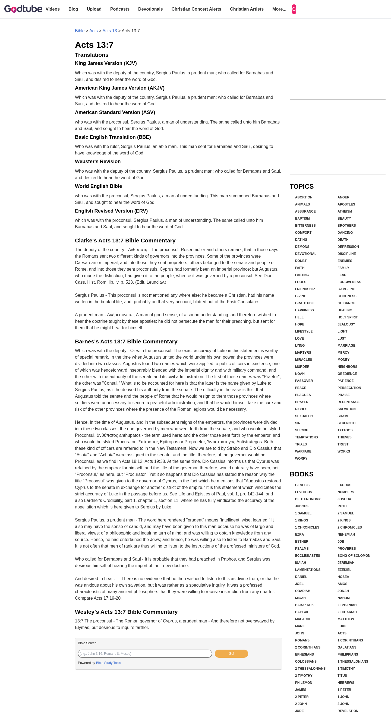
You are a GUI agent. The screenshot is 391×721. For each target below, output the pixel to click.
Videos (53, 9)
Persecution (349, 388)
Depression (348, 247)
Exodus (344, 485)
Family (343, 268)
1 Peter (344, 690)
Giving (301, 296)
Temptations (306, 437)
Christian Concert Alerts (196, 9)
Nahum (344, 598)
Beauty (344, 218)
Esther (301, 541)
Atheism (345, 211)
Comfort (303, 233)
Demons (302, 247)
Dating (301, 240)
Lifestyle (304, 331)
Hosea (343, 577)
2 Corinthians (307, 647)
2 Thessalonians (310, 669)
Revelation (348, 711)
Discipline (347, 254)
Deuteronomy (308, 499)
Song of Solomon (354, 556)
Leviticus (303, 492)
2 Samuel (346, 513)
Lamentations (308, 570)
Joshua (344, 499)
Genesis (302, 485)
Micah (300, 598)
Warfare (303, 451)
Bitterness (305, 225)
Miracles (303, 360)
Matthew (346, 619)
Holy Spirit (348, 317)
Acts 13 (109, 31)
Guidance (346, 303)
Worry (301, 458)
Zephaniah (347, 605)
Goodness (347, 296)
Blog (73, 9)
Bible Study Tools (108, 663)
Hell (299, 317)
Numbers (346, 492)
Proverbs (347, 549)
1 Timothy (346, 669)
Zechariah (347, 612)
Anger (343, 197)
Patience (346, 381)
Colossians (306, 661)
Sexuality (304, 416)
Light (342, 331)
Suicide (301, 430)
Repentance (349, 402)
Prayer (301, 402)
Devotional (306, 254)
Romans (302, 640)
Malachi (302, 619)
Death (343, 240)
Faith (300, 268)
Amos (342, 584)
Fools (300, 282)
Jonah (343, 591)
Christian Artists (247, 9)
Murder (302, 367)
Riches (301, 409)
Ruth (342, 506)
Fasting (302, 275)
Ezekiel (344, 570)
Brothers (347, 225)
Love (299, 338)
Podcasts (120, 9)
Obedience (347, 374)
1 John (343, 697)
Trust (343, 444)
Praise (344, 395)
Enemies (345, 261)
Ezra (299, 534)
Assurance (305, 211)
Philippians (348, 654)
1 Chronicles (307, 527)
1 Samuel (303, 513)
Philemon (303, 683)
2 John (301, 704)
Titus (342, 676)
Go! (231, 654)
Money (343, 360)
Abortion (304, 197)
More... (279, 9)
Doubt (301, 261)
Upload (94, 9)
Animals (302, 204)
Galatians (347, 647)
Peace (300, 388)
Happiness (304, 310)
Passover (304, 381)
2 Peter (302, 697)
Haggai (301, 612)
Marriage (346, 345)
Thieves (344, 437)
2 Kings (344, 520)
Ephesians (304, 654)
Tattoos (345, 430)
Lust (342, 338)
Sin (298, 423)
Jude (299, 711)
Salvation (347, 409)
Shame (343, 416)
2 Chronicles (350, 527)
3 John (343, 704)
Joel (299, 584)
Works (344, 451)
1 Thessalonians (353, 661)
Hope (299, 324)
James (300, 690)
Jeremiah (346, 563)
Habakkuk (304, 605)
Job (341, 541)
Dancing (345, 233)
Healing (345, 310)
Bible (80, 31)
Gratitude (304, 303)
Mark (300, 626)
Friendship (305, 289)
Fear (342, 275)
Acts (93, 31)
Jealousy (346, 324)
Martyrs (303, 353)
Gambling (346, 289)
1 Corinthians (350, 640)
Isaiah (300, 563)
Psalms (302, 549)
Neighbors (347, 367)
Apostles (346, 204)
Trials (301, 444)
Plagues (303, 395)
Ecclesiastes (307, 556)
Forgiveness (349, 282)
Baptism (302, 218)
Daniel (301, 577)
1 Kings (301, 520)
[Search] (294, 9)
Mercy (343, 353)
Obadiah (302, 591)
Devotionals (150, 9)
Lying (300, 345)
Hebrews (346, 683)
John (299, 633)
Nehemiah (346, 534)
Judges (301, 506)
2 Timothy (304, 676)
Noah (300, 374)
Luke (342, 626)
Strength (346, 423)
